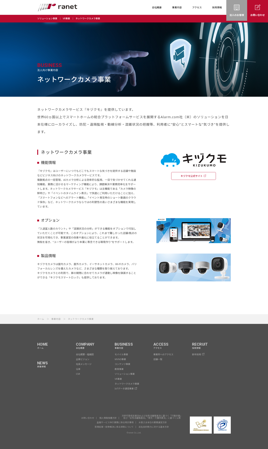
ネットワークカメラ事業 (88, 18)
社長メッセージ (84, 364)
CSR (78, 373)
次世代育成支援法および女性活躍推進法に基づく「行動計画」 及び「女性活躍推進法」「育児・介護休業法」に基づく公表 (152, 416)
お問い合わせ (86, 417)
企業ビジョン (82, 359)
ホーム (40, 319)
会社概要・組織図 (85, 354)
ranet (57, 7)
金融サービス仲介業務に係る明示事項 (115, 422)
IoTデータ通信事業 (124, 388)
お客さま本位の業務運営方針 (153, 422)
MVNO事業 (120, 359)
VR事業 (66, 18)
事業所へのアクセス (163, 354)
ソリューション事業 (47, 18)
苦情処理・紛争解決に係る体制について (114, 426)
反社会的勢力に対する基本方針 (154, 426)
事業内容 (56, 319)
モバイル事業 (121, 354)
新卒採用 (196, 354)
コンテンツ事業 (122, 364)
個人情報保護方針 (107, 417)
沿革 (78, 369)
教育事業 (119, 369)
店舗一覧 (157, 359)
